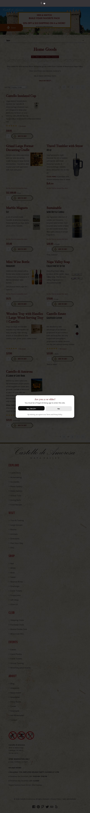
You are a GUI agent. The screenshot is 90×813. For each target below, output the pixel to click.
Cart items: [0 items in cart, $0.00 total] (44, 3)
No (58, 409)
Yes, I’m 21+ (31, 409)
